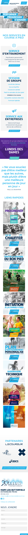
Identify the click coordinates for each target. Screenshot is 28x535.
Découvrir (14, 158)
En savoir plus (14, 65)
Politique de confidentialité (8, 501)
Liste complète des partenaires (14, 468)
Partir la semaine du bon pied (14, 92)
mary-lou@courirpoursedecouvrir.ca (12, 496)
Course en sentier (14, 90)
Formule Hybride (14, 100)
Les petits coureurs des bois (14, 98)
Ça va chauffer (14, 87)
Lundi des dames (14, 84)
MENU (24, 3)
